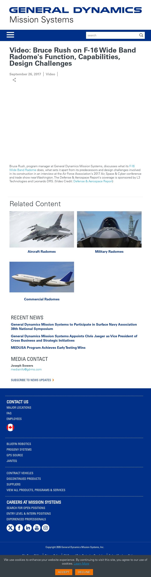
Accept (63, 572)
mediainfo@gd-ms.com (26, 369)
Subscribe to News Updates (31, 380)
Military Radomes (109, 252)
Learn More (81, 563)
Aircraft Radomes (42, 252)
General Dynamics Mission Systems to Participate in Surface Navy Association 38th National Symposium (74, 326)
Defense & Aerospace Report (92, 181)
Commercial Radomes (41, 299)
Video (50, 74)
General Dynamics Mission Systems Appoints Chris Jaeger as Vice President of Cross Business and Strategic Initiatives (74, 338)
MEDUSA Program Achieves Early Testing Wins (48, 347)
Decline (84, 572)
